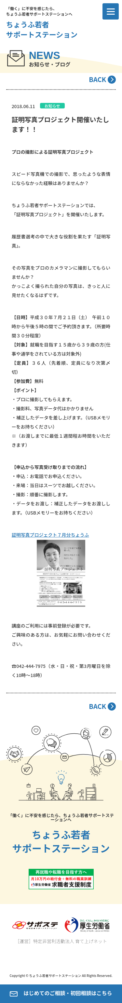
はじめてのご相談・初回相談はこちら (61, 993)
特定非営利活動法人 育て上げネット (70, 941)
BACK (97, 79)
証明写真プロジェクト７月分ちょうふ (50, 534)
